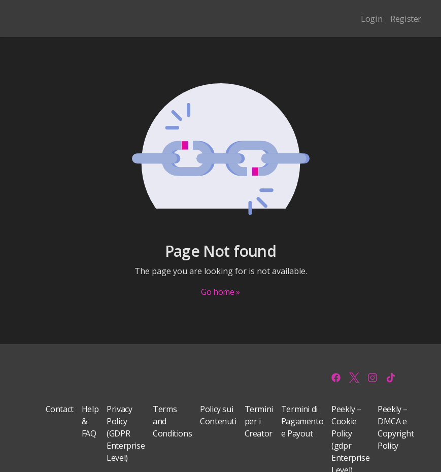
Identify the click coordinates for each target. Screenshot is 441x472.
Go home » (220, 291)
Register (405, 18)
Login (371, 18)
